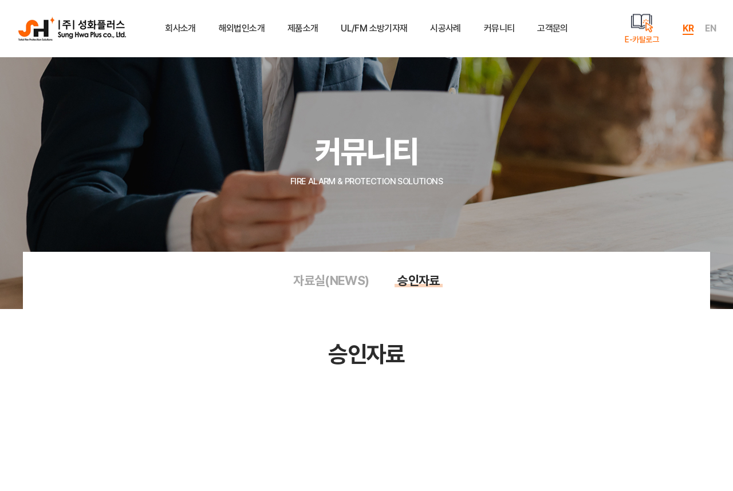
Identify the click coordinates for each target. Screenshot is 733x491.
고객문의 (552, 28)
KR (688, 28)
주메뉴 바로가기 (0, 0)
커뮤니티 (499, 28)
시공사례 (445, 28)
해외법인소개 (242, 28)
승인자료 (418, 280)
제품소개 (302, 28)
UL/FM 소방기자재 (374, 28)
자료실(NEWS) (331, 280)
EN (710, 28)
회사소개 (180, 28)
